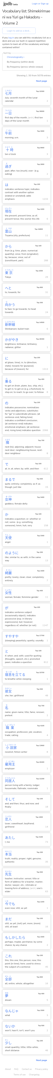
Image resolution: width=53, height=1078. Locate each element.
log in (11, 37)
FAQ (16, 1069)
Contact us (27, 1069)
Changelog (34, 1074)
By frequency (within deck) (20, 61)
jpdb (7, 4)
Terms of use (20, 1074)
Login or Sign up (40, 3)
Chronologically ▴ (15, 57)
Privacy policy (41, 1069)
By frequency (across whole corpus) (25, 66)
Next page (41, 81)
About (8, 1069)
